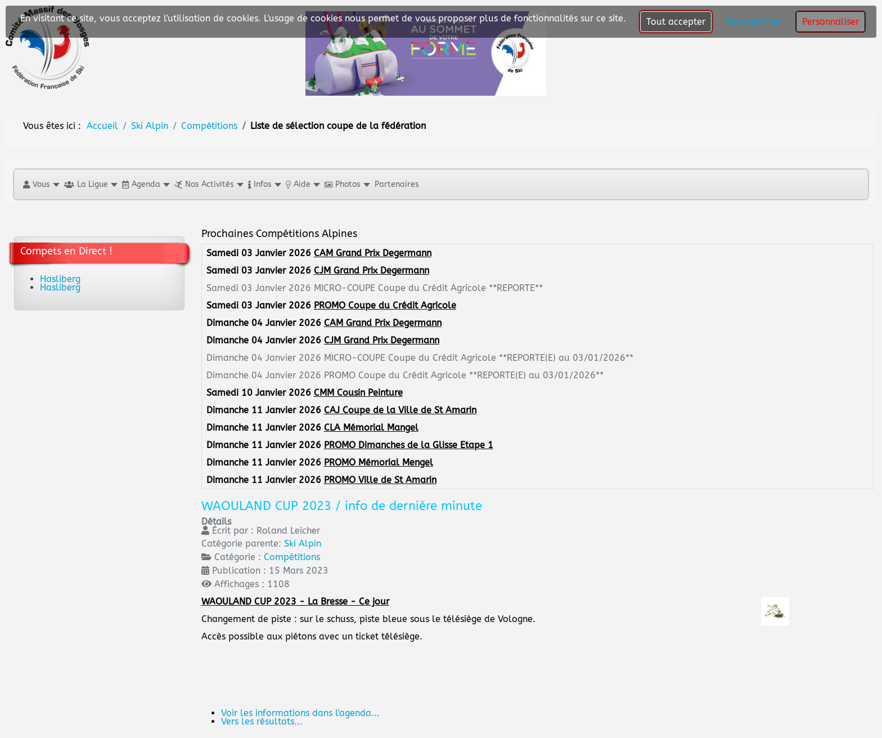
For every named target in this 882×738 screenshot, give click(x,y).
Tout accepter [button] (675, 21)
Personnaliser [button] (830, 21)
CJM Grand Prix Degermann (371, 270)
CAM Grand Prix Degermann (372, 253)
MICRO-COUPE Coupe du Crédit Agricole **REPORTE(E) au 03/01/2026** (478, 357)
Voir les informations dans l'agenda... (300, 713)
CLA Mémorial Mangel (371, 427)
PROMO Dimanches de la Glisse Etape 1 (408, 445)
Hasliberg (60, 279)
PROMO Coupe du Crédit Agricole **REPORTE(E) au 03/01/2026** (464, 375)
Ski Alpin (302, 543)
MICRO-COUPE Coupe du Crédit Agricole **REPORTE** (428, 288)
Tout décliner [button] (754, 21)
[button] (40, 184)
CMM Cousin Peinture (358, 392)
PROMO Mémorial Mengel (378, 462)
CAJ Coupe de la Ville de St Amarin (400, 410)
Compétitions (292, 557)
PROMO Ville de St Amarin (380, 480)
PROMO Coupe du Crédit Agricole (385, 305)
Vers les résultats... (262, 721)
